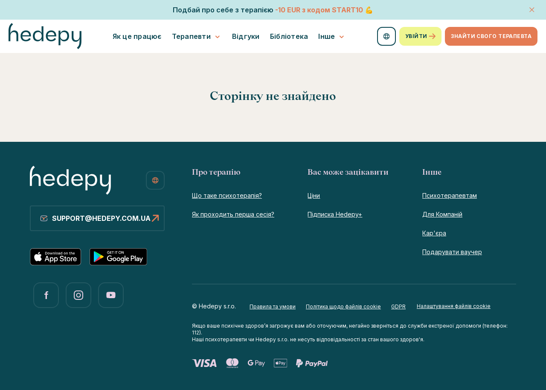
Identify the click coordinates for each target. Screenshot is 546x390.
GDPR (398, 306)
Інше (332, 36)
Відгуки (246, 36)
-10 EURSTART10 (319, 10)
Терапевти (197, 36)
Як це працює (137, 36)
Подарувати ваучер (452, 251)
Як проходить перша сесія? (233, 214)
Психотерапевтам (449, 195)
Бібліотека (289, 36)
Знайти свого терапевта (491, 36)
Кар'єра (434, 233)
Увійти (420, 36)
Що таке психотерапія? (227, 195)
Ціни (314, 195)
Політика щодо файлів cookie (343, 306)
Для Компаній (442, 214)
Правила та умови (273, 306)
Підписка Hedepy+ (335, 214)
